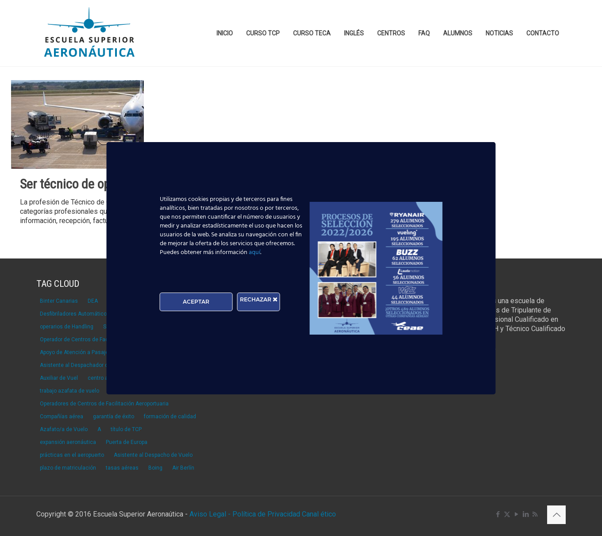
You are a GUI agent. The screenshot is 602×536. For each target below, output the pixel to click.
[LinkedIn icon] (525, 514)
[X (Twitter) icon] (507, 514)
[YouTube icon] (516, 514)
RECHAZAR (259, 299)
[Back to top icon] (556, 514)
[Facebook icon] (497, 514)
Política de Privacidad (267, 514)
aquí (254, 252)
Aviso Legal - (210, 514)
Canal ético (319, 514)
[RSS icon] (535, 514)
